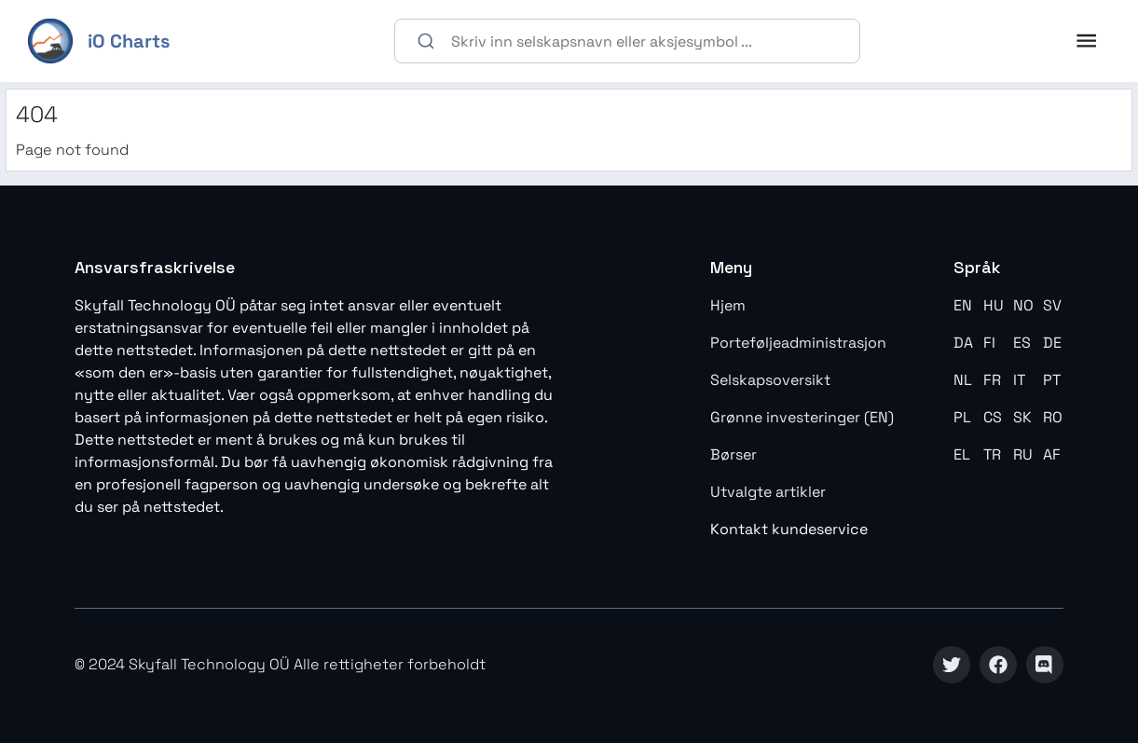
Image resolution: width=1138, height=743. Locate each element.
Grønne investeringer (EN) (802, 417)
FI (989, 342)
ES (1022, 342)
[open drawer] (1086, 40)
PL (962, 417)
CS (992, 417)
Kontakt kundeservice (789, 529)
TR (992, 454)
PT (1052, 380)
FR (992, 380)
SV (1052, 305)
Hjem (728, 305)
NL (962, 380)
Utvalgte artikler (768, 492)
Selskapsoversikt (770, 380)
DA (963, 342)
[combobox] (627, 41)
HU (993, 305)
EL (961, 454)
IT (1019, 380)
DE (1052, 342)
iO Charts (129, 41)
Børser (733, 454)
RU (1023, 454)
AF (1052, 454)
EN (962, 305)
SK (1022, 417)
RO (1053, 417)
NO (1023, 305)
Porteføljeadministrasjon (798, 342)
